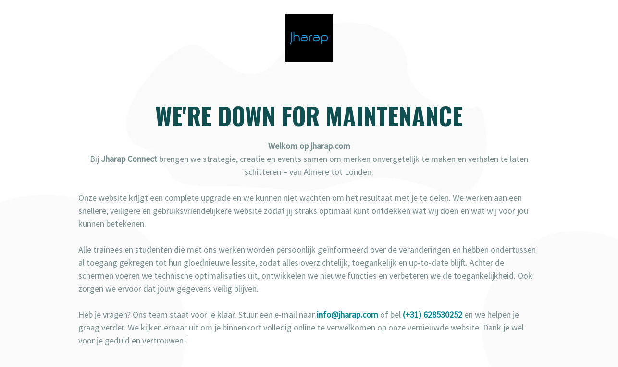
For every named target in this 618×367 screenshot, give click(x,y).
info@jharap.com (347, 314)
